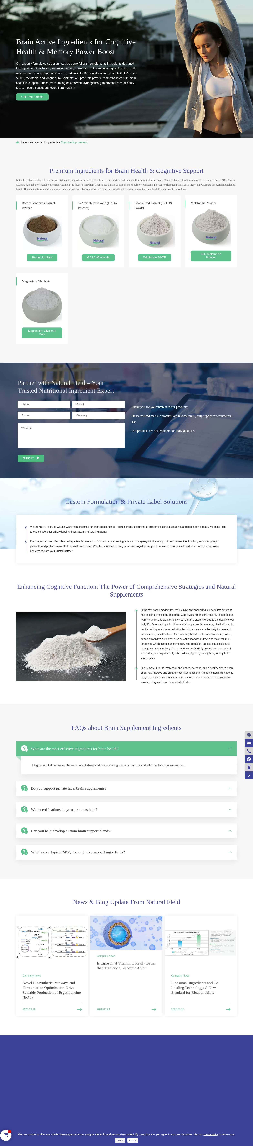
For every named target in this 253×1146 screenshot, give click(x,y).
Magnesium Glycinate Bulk (42, 335)
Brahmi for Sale (42, 260)
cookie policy (210, 1134)
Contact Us (215, 17)
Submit (31, 458)
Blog (174, 17)
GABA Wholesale (98, 260)
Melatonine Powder (203, 206)
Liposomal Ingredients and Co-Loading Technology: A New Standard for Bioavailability (195, 991)
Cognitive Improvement (74, 142)
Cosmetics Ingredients (103, 17)
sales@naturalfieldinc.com (72, 5)
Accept (133, 1140)
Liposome (155, 17)
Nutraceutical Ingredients (65, 17)
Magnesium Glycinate (36, 284)
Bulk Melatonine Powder (211, 258)
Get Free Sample (32, 97)
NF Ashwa (133, 17)
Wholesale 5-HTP (154, 260)
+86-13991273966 (30, 5)
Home (23, 142)
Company (192, 17)
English (228, 5)
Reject (119, 1140)
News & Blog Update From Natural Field (126, 904)
